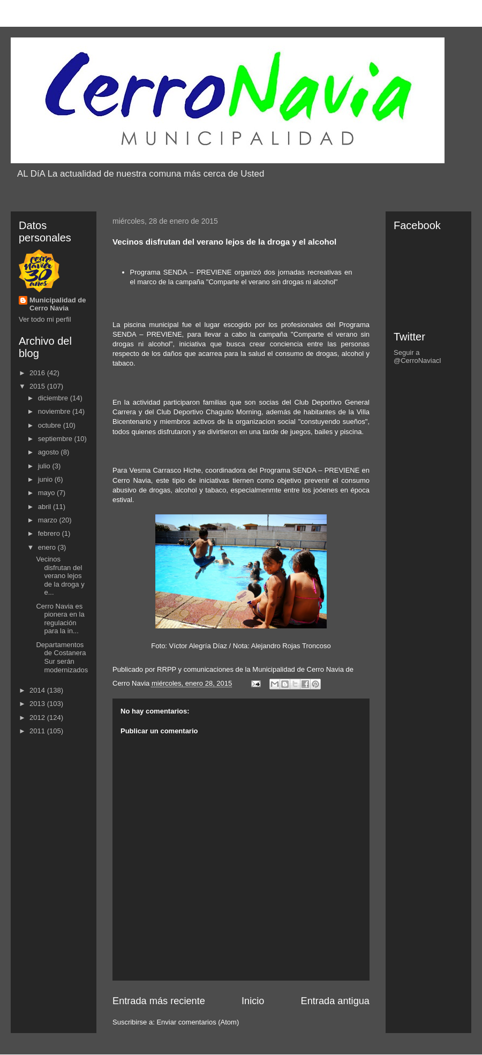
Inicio (253, 1001)
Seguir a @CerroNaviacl (417, 356)
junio (46, 479)
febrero (50, 533)
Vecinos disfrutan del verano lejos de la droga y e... (60, 575)
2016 (38, 373)
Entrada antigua (335, 1001)
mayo (47, 493)
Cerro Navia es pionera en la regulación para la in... (60, 618)
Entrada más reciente (158, 1001)
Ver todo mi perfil (45, 319)
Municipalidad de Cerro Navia (57, 304)
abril (45, 507)
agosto (49, 452)
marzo (48, 520)
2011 (38, 731)
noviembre (55, 411)
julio (45, 466)
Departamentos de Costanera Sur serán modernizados (62, 657)
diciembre (54, 398)
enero (48, 547)
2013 (38, 704)
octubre (50, 425)
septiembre (56, 439)
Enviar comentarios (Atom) (197, 1022)
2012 (38, 718)
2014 (38, 690)
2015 (38, 386)
